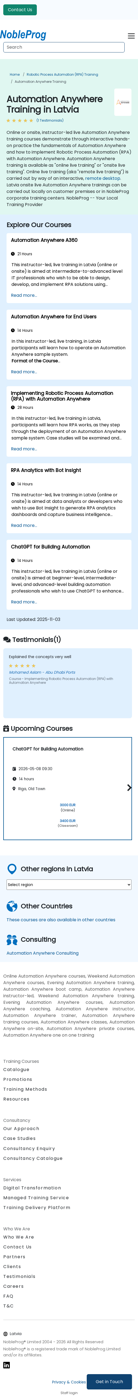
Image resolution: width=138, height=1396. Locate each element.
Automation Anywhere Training (40, 81)
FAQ (8, 1296)
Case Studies (19, 1138)
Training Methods (25, 1089)
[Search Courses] (64, 47)
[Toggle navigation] (131, 35)
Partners (14, 1257)
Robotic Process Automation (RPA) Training (62, 74)
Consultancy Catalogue (33, 1158)
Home (15, 74)
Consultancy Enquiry (29, 1148)
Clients (12, 1266)
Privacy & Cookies (69, 1382)
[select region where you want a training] (69, 884)
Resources (16, 1099)
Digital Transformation (32, 1188)
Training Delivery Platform (37, 1207)
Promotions (17, 1079)
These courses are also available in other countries (61, 920)
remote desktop (102, 178)
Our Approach (21, 1128)
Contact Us (20, 10)
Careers (13, 1286)
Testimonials (19, 1276)
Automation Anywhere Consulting (43, 953)
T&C (8, 1306)
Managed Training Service (36, 1198)
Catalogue (16, 1069)
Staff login (69, 1393)
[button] (128, 787)
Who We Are (18, 1237)
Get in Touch (109, 1382)
